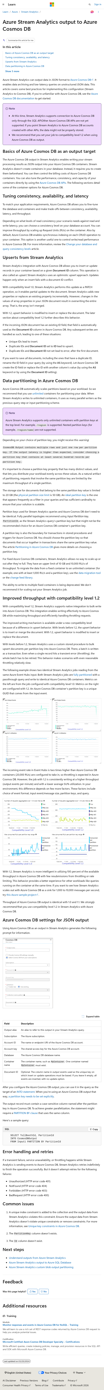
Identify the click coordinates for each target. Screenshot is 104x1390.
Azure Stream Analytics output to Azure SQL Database (40, 1262)
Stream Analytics (29, 11)
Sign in (97, 4)
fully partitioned (83, 674)
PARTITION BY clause (26, 1113)
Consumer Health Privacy (15, 1385)
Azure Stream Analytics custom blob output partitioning (41, 1267)
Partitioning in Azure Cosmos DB (34, 547)
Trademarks (58, 1385)
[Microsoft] (52, 4)
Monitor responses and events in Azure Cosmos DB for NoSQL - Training (40, 1324)
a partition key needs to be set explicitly (31, 1096)
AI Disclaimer (9, 1380)
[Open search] (89, 4)
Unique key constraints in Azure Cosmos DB (53, 1226)
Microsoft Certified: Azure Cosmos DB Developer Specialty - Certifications (41, 1341)
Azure (15, 11)
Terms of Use (41, 1385)
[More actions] (98, 12)
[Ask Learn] (92, 12)
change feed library (21, 577)
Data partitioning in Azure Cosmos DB (24, 66)
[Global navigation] (3, 4)
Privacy (71, 1380)
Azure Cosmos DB (80, 79)
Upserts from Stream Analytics (20, 61)
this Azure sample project (21, 894)
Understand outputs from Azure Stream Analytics (37, 1257)
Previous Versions (29, 1380)
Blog (44, 1380)
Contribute (58, 1380)
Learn (5, 11)
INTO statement (26, 1091)
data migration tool (89, 573)
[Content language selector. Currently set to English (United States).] (18, 1372)
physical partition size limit (33, 495)
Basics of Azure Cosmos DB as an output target (29, 52)
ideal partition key (75, 495)
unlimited (37, 393)
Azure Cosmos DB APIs (53, 182)
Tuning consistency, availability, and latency (27, 57)
